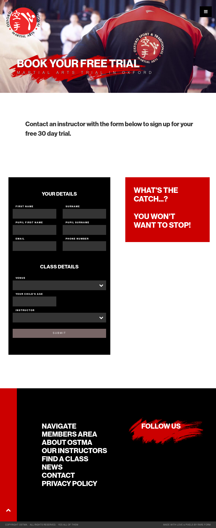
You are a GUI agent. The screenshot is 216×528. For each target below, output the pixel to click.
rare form (204, 524)
